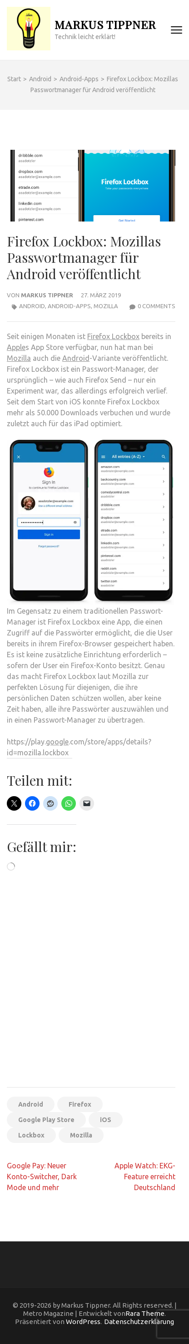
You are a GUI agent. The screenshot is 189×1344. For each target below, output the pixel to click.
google (57, 742)
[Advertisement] (94, 981)
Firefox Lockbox (113, 336)
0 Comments (156, 306)
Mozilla (106, 306)
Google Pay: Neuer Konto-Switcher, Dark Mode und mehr (42, 1176)
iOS (105, 1119)
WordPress (83, 1321)
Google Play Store (46, 1119)
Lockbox (31, 1135)
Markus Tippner (105, 24)
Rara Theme (144, 1313)
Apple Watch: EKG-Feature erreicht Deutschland (144, 1176)
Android (32, 306)
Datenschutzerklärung (139, 1321)
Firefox (80, 1104)
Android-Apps (69, 306)
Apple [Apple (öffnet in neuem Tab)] (16, 347)
